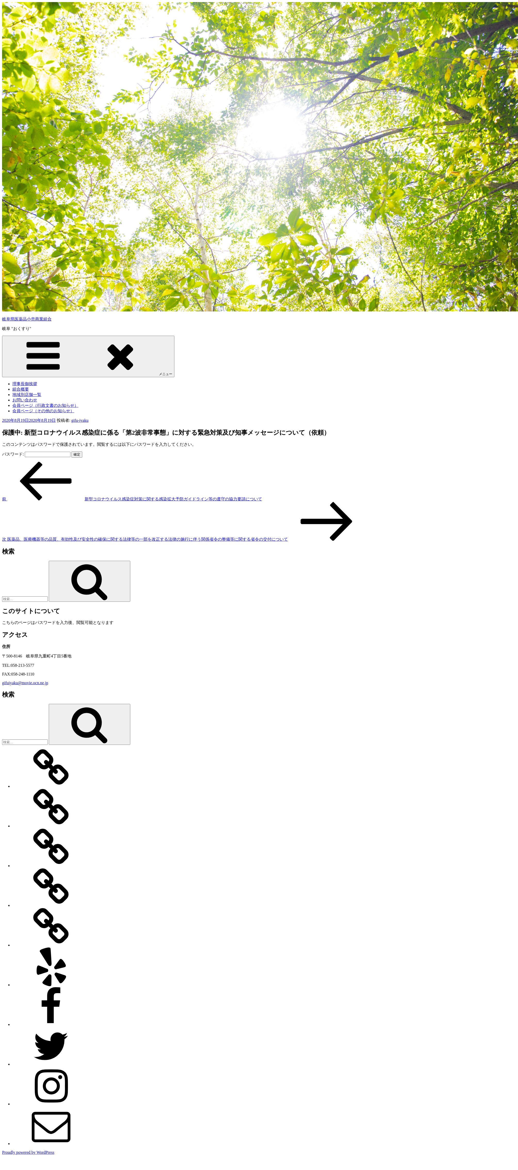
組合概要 (20, 389)
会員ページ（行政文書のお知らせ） (45, 405)
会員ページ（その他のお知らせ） (43, 411)
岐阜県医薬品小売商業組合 (27, 319)
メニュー (88, 356)
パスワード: (36, 454)
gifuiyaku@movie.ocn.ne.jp (25, 683)
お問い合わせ (24, 400)
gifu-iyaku (79, 420)
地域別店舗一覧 (26, 394)
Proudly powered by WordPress (28, 1152)
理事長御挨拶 (24, 384)
